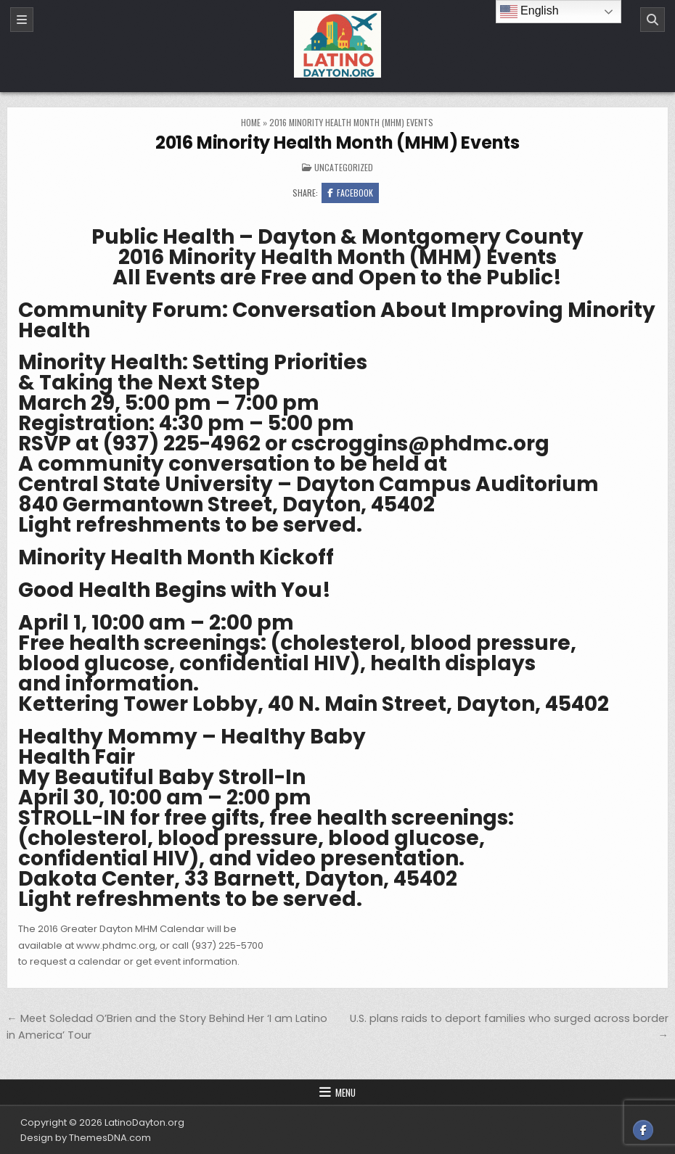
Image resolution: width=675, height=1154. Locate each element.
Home (251, 122)
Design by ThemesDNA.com (85, 1138)
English (529, 11)
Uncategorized (343, 167)
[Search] (652, 19)
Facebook (350, 192)
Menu (345, 1092)
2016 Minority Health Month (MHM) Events (337, 142)
